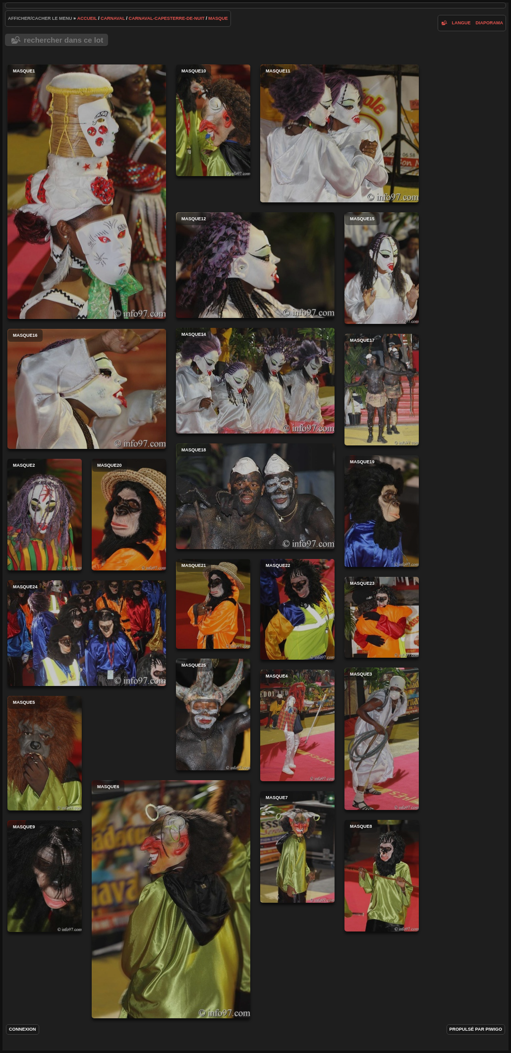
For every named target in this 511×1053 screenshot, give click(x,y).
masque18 (255, 496)
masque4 (297, 725)
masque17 (381, 389)
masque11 (339, 133)
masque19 (381, 511)
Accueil (87, 18)
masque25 (213, 714)
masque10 (213, 120)
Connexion (22, 1029)
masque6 (171, 899)
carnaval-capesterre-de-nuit (167, 18)
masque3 (381, 739)
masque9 (44, 876)
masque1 (86, 191)
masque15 (381, 268)
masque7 (297, 847)
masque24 (86, 633)
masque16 (86, 389)
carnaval (113, 18)
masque (218, 18)
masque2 (44, 514)
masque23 (381, 617)
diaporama (489, 22)
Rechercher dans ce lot (63, 40)
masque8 (381, 875)
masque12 (255, 265)
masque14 (255, 381)
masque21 (213, 604)
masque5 (44, 753)
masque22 (297, 609)
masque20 (129, 514)
